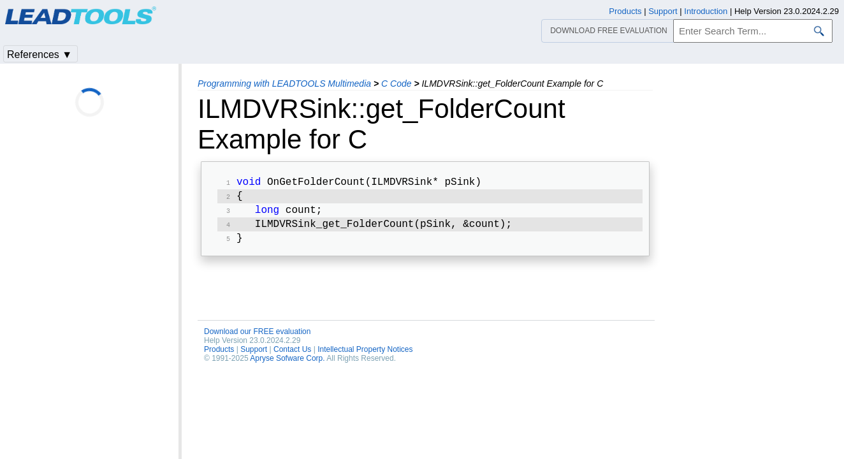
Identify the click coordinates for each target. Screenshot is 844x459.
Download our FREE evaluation (257, 337)
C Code (396, 83)
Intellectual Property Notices (364, 355)
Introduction (705, 11)
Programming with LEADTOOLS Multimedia (284, 83)
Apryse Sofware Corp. (287, 364)
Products (219, 355)
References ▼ (39, 54)
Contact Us (292, 355)
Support (253, 355)
